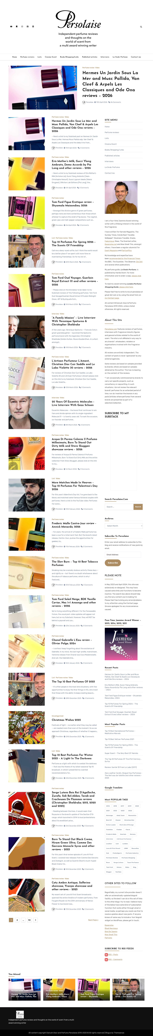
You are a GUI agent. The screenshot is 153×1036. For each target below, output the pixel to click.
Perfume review (88, 68)
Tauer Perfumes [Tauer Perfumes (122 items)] (133, 862)
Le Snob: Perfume (120, 57)
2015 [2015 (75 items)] (115, 806)
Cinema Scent (51, 57)
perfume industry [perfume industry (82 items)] (132, 853)
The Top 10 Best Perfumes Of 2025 (73, 681)
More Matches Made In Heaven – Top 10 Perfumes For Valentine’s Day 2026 (75, 486)
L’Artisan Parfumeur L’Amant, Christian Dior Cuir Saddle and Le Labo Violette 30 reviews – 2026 (73, 364)
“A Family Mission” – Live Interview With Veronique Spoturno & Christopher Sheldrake (73, 321)
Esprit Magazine (111, 250)
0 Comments (84, 148)
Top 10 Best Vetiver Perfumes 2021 (119, 739)
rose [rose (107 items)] (108, 862)
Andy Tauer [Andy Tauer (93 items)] (121, 815)
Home (14, 57)
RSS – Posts (111, 955)
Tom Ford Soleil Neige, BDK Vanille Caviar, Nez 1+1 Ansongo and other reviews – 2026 (74, 602)
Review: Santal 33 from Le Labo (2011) (121, 767)
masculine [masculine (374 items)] (135, 848)
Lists (40, 57)
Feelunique (109, 241)
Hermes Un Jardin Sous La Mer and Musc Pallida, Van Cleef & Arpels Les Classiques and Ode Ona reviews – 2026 (110, 84)
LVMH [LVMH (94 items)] (126, 848)
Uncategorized (57, 716)
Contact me (136, 57)
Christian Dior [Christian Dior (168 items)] (129, 820)
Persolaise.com (111, 329)
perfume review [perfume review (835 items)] (112, 858)
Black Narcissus (111, 928)
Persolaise (88, 102)
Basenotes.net (111, 244)
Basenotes (109, 925)
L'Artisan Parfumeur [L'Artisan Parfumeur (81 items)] (124, 839)
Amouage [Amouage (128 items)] (109, 815)
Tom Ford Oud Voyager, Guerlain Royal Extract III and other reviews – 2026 (75, 281)
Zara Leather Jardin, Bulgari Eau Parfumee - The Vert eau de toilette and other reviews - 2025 (123, 775)
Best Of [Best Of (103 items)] (109, 820)
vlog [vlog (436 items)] (134, 867)
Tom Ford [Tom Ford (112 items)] (109, 867)
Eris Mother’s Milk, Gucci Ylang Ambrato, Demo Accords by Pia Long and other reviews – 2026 (71, 164)
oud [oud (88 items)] (107, 853)
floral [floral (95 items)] (128, 829)
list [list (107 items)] (117, 843)
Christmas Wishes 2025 (66, 720)
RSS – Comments (113, 959)
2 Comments (89, 737)
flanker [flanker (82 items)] (119, 829)
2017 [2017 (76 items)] (122, 806)
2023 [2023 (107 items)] (122, 810)
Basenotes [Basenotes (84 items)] (132, 815)
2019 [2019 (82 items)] (129, 806)
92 (29, 920)
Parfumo (108, 938)
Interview (55, 314)
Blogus (108, 1033)
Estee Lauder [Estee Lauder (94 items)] (111, 825)
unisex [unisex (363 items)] (119, 867)
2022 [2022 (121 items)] (115, 810)
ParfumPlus (127, 250)
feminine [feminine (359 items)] (109, 829)
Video (97, 68)
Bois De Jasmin (111, 932)
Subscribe (113, 563)
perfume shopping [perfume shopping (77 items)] (128, 858)
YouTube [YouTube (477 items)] (118, 872)
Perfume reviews (27, 57)
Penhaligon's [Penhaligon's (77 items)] (117, 853)
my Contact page (112, 298)
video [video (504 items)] (127, 867)
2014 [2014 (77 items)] (108, 806)
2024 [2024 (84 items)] (130, 810)
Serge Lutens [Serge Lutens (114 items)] (118, 862)
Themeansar (119, 1033)
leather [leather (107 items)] (109, 843)
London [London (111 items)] (125, 843)
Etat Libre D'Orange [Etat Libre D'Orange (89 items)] (127, 825)
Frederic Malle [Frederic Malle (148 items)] (111, 834)
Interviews (105, 57)
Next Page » (93, 920)
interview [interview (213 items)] (109, 839)
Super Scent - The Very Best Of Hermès (121, 753)
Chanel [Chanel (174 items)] (118, 820)
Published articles (89, 57)
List (53, 238)
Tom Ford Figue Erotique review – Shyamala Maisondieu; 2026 (92, 996)
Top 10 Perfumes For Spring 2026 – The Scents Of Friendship (128, 996)
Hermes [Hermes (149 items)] (133, 834)
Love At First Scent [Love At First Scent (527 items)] (113, 848)
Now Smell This (111, 935)
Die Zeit (139, 262)
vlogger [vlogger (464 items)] (109, 872)
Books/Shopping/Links (69, 57)
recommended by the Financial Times (124, 258)
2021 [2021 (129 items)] (108, 810)
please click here (126, 287)
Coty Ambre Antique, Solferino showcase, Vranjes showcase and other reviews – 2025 (72, 886)
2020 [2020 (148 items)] (137, 806)
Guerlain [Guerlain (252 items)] (123, 834)
